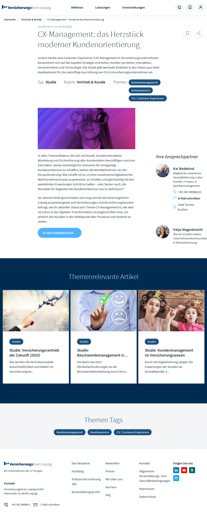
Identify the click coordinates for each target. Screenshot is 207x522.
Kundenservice (141, 90)
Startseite (10, 19)
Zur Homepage (26, 7)
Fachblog (78, 471)
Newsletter (112, 463)
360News (77, 7)
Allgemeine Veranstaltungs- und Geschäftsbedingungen (154, 476)
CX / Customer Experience (148, 98)
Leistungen (102, 7)
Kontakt (144, 463)
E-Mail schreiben (186, 198)
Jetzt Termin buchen (183, 207)
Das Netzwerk (81, 463)
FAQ (108, 495)
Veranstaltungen (133, 7)
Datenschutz (147, 497)
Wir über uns (114, 479)
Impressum (146, 489)
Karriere (110, 487)
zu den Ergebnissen (58, 233)
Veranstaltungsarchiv (86, 492)
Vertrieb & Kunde (31, 19)
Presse (109, 471)
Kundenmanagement (145, 82)
